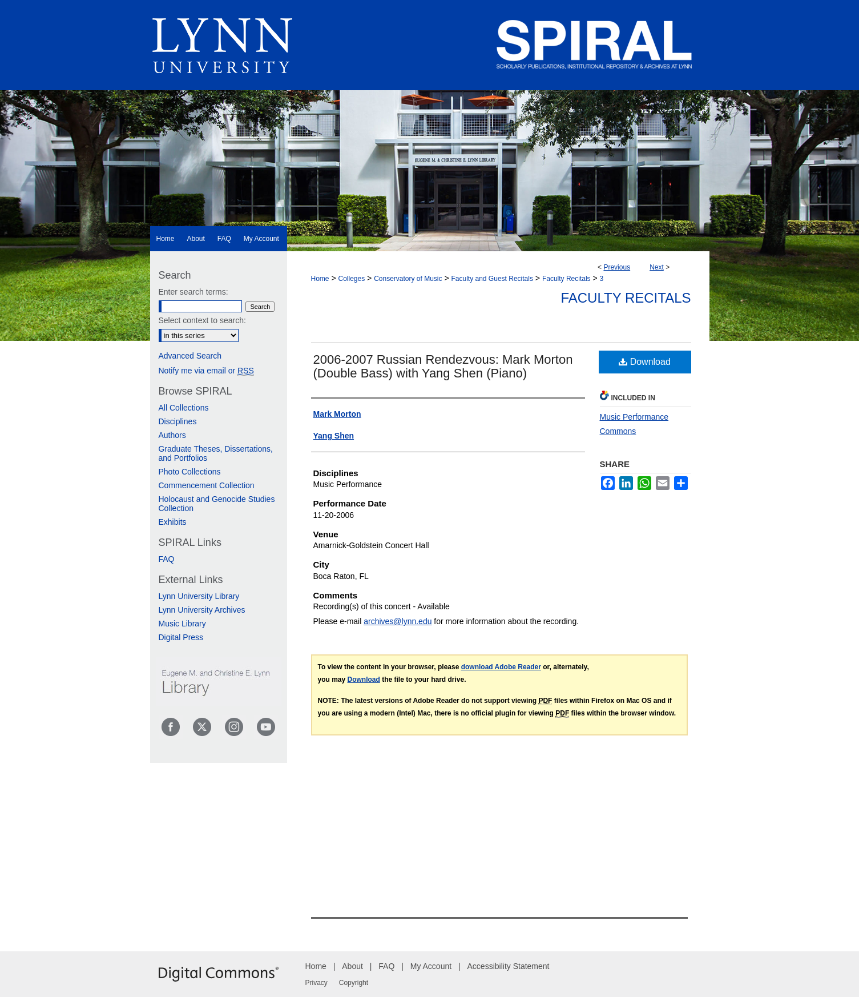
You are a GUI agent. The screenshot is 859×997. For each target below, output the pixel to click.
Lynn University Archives (202, 609)
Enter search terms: (193, 291)
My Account (430, 966)
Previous (616, 267)
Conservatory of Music (408, 279)
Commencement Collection (207, 485)
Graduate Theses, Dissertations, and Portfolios (216, 453)
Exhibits (173, 521)
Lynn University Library (199, 596)
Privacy (316, 983)
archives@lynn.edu (397, 621)
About (352, 966)
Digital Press (181, 637)
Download (645, 362)
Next (657, 267)
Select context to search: (202, 320)
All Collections (184, 407)
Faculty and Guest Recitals (492, 279)
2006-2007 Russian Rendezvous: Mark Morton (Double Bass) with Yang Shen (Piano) (443, 366)
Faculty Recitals (566, 279)
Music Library (182, 623)
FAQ (167, 559)
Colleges (351, 279)
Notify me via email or (206, 370)
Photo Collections (190, 471)
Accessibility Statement (508, 966)
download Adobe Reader (501, 667)
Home (320, 279)
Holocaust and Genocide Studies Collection (217, 504)
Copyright (353, 983)
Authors (172, 435)
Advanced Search (190, 355)
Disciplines (178, 421)
